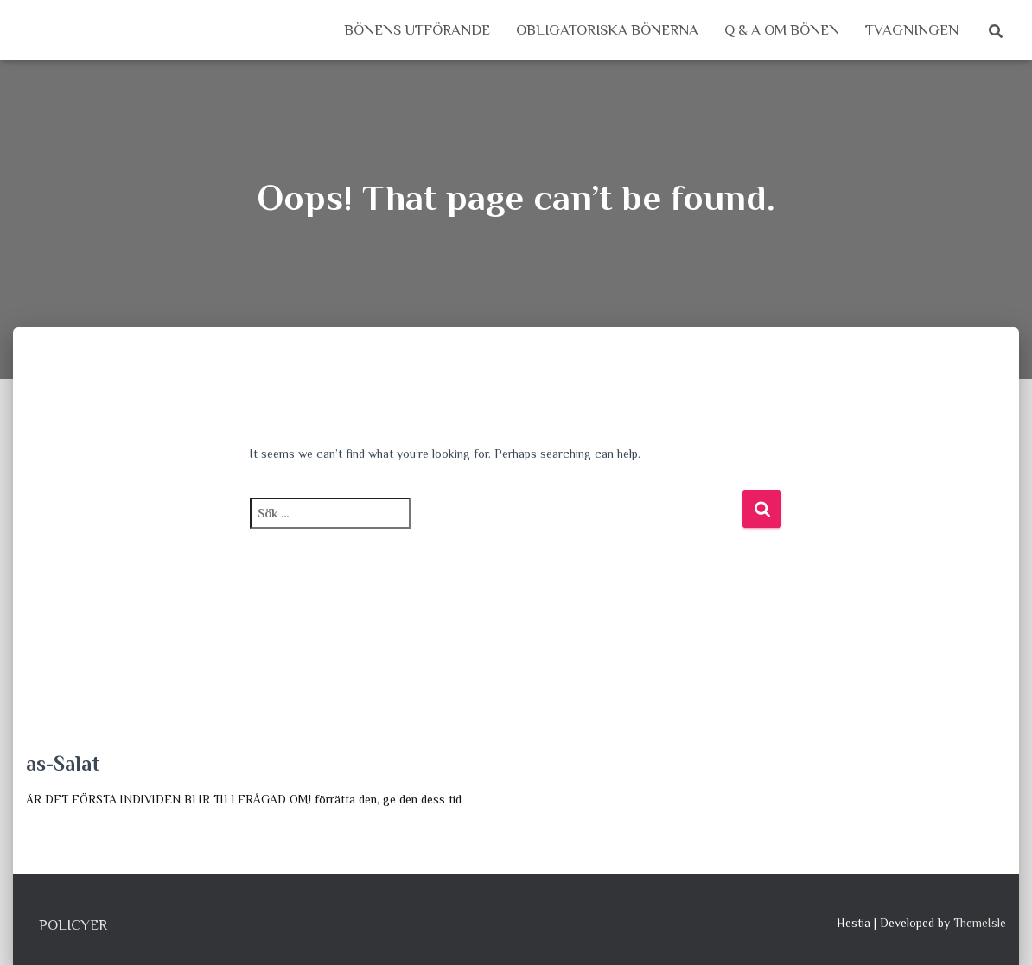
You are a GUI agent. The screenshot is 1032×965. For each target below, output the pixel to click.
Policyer (73, 925)
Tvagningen (912, 30)
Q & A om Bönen (781, 30)
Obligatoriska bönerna (607, 30)
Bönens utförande (417, 30)
